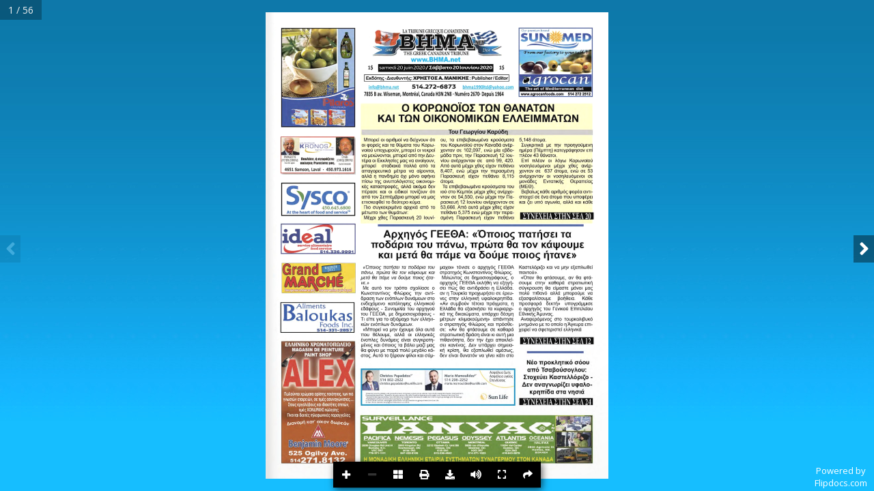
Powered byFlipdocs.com (841, 476)
